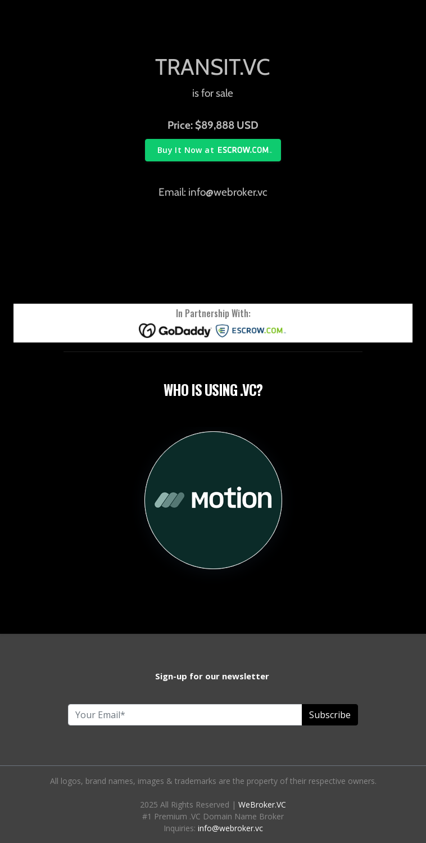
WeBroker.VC (262, 804)
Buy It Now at (185, 150)
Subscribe (330, 715)
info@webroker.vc (230, 828)
